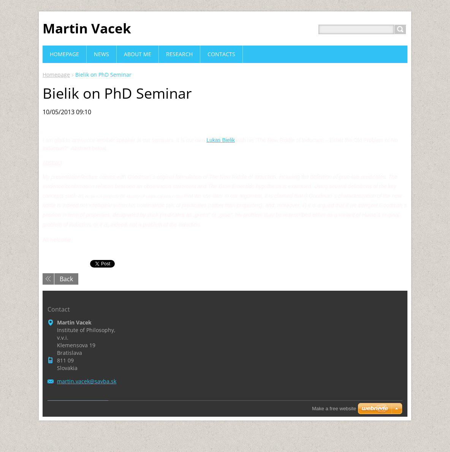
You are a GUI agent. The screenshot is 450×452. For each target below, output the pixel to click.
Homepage (56, 74)
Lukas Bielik (220, 140)
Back (66, 279)
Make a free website (334, 408)
